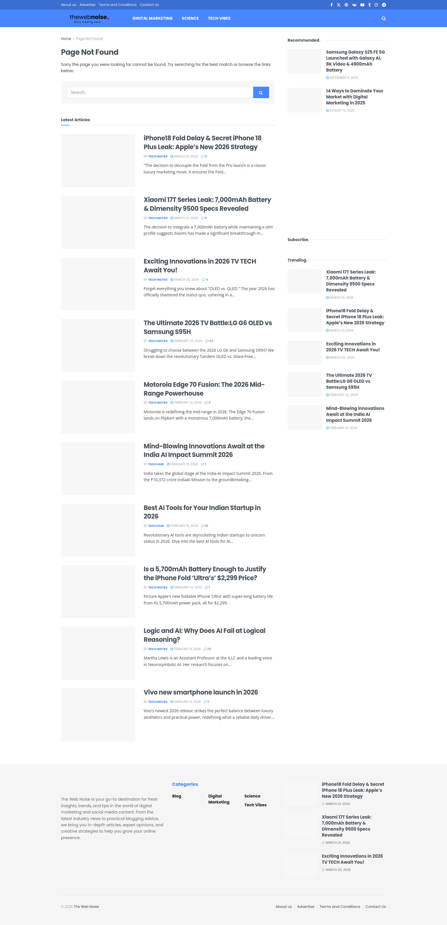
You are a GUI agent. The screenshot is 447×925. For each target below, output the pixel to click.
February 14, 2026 (186, 587)
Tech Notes (157, 156)
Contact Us (149, 4)
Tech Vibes (219, 18)
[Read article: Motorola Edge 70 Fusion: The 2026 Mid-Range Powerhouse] (98, 407)
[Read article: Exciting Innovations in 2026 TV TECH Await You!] (98, 283)
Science (190, 18)
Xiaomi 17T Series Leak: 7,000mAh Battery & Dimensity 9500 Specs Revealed (207, 204)
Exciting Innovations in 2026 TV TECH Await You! (200, 266)
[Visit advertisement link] (337, 174)
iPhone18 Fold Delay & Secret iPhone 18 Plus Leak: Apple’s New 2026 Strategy (202, 142)
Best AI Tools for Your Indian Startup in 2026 (202, 512)
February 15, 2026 (182, 525)
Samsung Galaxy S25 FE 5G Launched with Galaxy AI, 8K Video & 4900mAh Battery (355, 61)
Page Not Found (89, 38)
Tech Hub (156, 464)
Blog (176, 796)
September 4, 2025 (342, 77)
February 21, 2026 (186, 402)
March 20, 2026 (184, 279)
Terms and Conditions (118, 4)
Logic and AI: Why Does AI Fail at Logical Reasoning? (204, 635)
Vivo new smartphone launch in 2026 (201, 692)
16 (204, 525)
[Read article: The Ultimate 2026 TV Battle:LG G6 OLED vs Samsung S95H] (98, 345)
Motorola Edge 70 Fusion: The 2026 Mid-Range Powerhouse (204, 389)
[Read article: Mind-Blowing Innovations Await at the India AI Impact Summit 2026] (98, 468)
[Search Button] (384, 18)
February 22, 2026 (186, 341)
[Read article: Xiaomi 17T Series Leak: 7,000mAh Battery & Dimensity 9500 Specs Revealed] (98, 222)
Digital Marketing (153, 18)
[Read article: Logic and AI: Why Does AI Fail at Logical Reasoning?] (98, 653)
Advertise (88, 4)
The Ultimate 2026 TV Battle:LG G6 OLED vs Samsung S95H (208, 327)
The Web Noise (86, 906)
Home (66, 38)
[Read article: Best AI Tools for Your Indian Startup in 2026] (98, 530)
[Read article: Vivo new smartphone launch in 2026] (98, 714)
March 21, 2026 (184, 156)
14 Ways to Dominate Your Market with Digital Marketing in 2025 (354, 97)
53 (209, 341)
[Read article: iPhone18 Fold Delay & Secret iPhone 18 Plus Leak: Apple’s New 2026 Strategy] (98, 160)
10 (207, 649)
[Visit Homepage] (89, 18)
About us (68, 4)
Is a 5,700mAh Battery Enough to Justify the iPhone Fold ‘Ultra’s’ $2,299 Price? (205, 573)
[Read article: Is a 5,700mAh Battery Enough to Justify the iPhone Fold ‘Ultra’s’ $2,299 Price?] (98, 591)
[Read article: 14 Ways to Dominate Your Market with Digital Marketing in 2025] (305, 100)
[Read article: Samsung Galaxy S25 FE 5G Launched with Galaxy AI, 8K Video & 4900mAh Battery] (305, 61)
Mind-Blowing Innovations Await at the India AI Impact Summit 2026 (204, 451)
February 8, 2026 (185, 649)
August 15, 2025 (340, 110)
